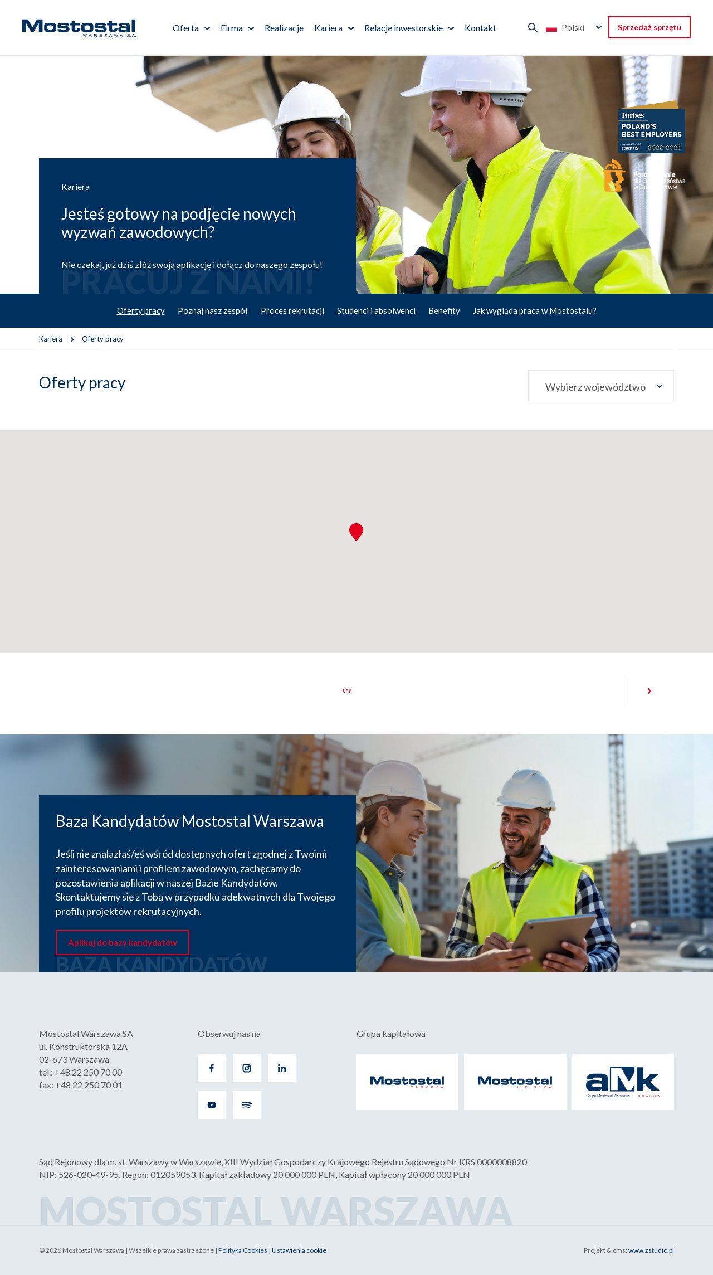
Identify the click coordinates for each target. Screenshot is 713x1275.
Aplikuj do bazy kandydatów (122, 942)
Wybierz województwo (595, 387)
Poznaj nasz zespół (213, 310)
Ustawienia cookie (299, 1250)
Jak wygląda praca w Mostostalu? (535, 310)
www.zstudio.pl (651, 1250)
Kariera (328, 27)
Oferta (186, 27)
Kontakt (480, 27)
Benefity (444, 310)
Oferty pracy (141, 310)
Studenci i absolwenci (376, 310)
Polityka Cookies (242, 1250)
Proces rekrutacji (292, 310)
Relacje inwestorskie (403, 27)
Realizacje (284, 27)
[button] (356, 532)
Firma (232, 27)
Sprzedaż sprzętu (649, 27)
